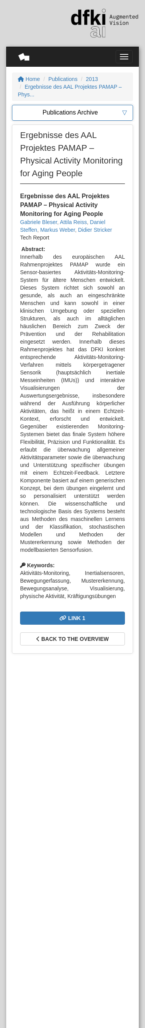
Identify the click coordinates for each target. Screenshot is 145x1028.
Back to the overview (72, 639)
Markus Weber (57, 230)
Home (29, 79)
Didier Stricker (95, 230)
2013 (92, 79)
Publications (63, 79)
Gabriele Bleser (38, 222)
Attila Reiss (73, 222)
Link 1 (72, 618)
